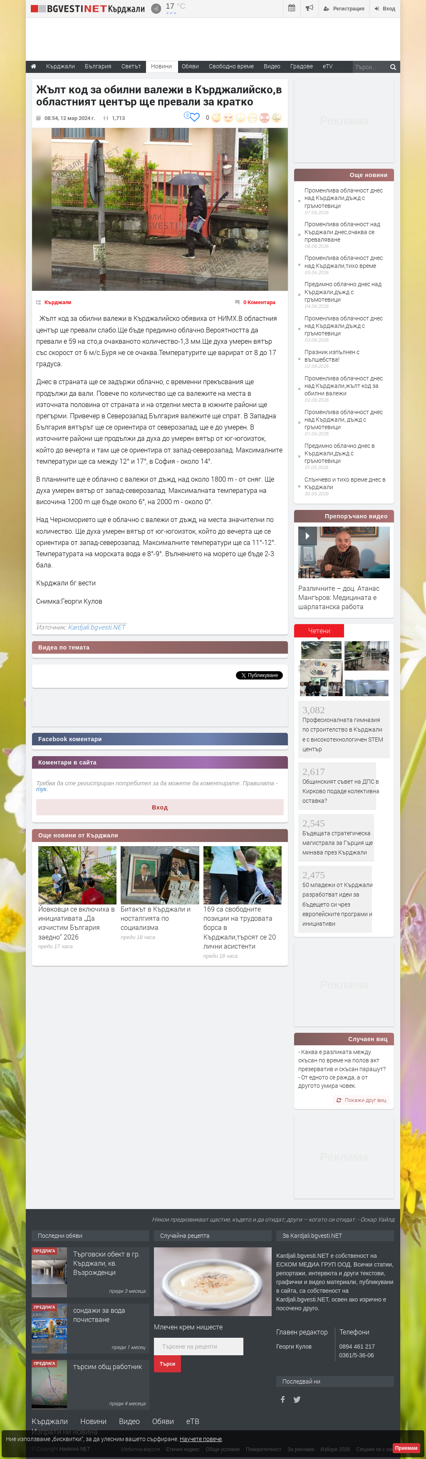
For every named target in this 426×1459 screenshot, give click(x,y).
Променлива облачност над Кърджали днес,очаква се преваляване (342, 231)
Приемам (406, 1448)
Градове (301, 66)
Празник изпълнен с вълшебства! (332, 355)
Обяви (163, 1421)
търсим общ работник (107, 1366)
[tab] (319, 633)
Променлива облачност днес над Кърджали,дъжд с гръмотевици (344, 197)
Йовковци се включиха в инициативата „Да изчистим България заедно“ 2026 (76, 922)
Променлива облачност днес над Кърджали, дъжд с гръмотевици (344, 419)
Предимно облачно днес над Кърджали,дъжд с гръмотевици (343, 291)
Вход (160, 807)
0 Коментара (259, 302)
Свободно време (231, 66)
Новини (161, 66)
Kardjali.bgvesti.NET (96, 627)
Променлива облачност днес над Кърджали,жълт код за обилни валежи (344, 385)
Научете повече (201, 1439)
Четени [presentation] (319, 630)
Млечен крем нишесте (188, 1326)
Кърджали (58, 302)
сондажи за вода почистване (99, 1315)
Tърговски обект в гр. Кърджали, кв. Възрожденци (106, 1263)
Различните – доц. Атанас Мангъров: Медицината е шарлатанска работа (338, 597)
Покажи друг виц (361, 1100)
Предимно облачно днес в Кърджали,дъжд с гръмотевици (340, 453)
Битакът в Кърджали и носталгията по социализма (156, 918)
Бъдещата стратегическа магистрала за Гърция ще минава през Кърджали (337, 843)
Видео (129, 1421)
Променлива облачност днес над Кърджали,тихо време (344, 261)
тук (41, 789)
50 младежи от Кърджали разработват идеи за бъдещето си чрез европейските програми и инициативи (337, 904)
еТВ (192, 1421)
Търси (167, 1364)
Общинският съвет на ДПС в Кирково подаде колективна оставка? (340, 791)
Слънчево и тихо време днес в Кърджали (345, 483)
